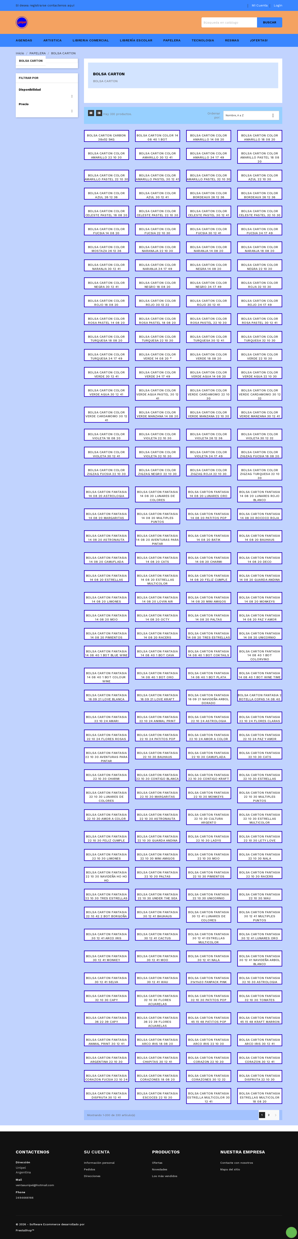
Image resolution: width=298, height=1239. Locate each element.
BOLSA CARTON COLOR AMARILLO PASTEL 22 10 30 (106, 177)
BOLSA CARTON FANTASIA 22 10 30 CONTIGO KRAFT (208, 777)
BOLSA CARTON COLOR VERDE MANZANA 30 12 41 (259, 414)
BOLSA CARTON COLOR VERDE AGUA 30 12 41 (106, 392)
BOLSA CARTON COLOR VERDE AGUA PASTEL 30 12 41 (157, 394)
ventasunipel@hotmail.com (35, 1185)
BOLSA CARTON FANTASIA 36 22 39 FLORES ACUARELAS (157, 1022)
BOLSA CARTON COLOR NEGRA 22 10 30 (259, 267)
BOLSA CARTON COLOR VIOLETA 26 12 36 (208, 436)
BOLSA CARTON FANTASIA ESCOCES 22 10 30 (157, 1095)
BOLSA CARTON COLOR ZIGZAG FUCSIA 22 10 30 (106, 472)
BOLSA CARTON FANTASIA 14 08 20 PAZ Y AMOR (259, 617)
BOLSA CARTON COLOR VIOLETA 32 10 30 (157, 454)
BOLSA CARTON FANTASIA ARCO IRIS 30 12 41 (259, 1042)
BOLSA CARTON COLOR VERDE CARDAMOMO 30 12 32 (260, 394)
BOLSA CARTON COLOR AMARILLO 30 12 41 (157, 155)
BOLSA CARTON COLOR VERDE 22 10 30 (259, 356)
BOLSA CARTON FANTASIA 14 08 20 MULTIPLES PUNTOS (157, 518)
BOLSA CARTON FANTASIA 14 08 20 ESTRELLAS (106, 578)
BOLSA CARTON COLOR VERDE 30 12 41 (106, 374)
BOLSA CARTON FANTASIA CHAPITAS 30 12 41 (157, 1060)
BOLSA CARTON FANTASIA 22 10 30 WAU (259, 896)
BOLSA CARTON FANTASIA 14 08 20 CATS (157, 560)
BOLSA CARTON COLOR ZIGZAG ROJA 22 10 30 (208, 472)
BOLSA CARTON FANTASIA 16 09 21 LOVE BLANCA (106, 697)
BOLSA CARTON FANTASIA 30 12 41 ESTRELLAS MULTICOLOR (208, 938)
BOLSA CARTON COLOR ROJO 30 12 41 (208, 303)
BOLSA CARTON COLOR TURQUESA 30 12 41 (208, 339)
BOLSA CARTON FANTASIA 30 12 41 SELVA (106, 980)
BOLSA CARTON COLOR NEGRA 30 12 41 (106, 285)
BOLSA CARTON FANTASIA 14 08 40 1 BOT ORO (157, 675)
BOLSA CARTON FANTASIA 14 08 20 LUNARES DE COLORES (157, 496)
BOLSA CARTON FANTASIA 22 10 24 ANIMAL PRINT (157, 719)
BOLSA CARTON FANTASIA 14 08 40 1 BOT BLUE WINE (106, 653)
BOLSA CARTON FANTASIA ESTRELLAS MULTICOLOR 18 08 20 (259, 1097)
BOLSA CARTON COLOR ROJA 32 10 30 (259, 285)
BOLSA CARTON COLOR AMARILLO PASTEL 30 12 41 (157, 177)
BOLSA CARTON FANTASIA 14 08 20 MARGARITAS (106, 516)
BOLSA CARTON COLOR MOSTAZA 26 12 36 (106, 249)
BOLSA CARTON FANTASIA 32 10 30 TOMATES (259, 998)
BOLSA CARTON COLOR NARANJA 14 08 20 (208, 249)
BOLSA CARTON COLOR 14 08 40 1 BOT (157, 137)
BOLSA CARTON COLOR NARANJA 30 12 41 (106, 267)
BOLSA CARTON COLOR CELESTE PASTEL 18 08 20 (106, 213)
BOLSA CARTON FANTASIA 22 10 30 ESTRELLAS (259, 777)
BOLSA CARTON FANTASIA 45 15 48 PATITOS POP (208, 1020)
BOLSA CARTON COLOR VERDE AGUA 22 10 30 (259, 374)
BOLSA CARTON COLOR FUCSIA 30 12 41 (208, 231)
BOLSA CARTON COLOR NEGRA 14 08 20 (208, 267)
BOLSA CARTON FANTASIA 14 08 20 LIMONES (106, 599)
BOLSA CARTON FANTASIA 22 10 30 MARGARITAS (157, 795)
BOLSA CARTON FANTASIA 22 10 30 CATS (259, 755)
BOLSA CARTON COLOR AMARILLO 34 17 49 (208, 155)
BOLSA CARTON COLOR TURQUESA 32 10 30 (259, 339)
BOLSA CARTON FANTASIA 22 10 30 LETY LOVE (259, 838)
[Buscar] (241, 22)
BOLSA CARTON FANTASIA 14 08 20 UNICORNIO (259, 635)
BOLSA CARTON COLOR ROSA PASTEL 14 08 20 (106, 321)
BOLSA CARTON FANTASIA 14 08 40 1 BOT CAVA (157, 653)
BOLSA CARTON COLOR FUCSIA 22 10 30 (157, 231)
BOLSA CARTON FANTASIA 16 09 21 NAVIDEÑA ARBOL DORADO (208, 699)
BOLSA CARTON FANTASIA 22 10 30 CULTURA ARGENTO (208, 819)
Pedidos (89, 1169)
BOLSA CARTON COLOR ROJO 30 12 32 (157, 303)
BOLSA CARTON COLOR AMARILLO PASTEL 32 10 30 (209, 177)
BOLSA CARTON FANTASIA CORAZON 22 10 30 (208, 1060)
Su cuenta (97, 1151)
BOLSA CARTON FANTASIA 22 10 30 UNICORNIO (208, 896)
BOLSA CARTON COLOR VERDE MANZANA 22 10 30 (208, 414)
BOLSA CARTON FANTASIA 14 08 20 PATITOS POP (208, 516)
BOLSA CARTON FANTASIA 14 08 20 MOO (106, 617)
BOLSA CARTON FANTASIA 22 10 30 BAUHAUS (157, 755)
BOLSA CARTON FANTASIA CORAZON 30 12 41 (259, 1060)
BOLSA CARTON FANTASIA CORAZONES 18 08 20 (157, 1078)
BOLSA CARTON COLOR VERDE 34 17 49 (157, 374)
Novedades (159, 1169)
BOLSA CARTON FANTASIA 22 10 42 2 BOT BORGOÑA (106, 914)
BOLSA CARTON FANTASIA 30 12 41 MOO (157, 958)
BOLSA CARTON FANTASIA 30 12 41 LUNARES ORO (259, 936)
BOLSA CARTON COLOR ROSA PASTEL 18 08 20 (157, 321)
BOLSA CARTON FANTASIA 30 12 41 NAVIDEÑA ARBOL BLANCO (259, 960)
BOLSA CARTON (31, 61)
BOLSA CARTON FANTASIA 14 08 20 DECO (259, 560)
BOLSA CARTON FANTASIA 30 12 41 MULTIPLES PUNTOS (259, 916)
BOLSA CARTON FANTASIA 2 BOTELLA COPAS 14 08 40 (260, 697)
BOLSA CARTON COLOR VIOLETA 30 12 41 (106, 454)
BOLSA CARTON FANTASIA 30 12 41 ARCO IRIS (106, 936)
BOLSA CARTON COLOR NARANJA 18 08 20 (259, 249)
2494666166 (25, 1197)
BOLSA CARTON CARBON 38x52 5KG (106, 137)
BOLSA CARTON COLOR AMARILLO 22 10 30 (106, 155)
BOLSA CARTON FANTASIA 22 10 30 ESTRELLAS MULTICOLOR (259, 819)
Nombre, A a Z (251, 115)
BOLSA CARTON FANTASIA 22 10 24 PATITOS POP (157, 737)
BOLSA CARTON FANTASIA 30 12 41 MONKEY (106, 958)
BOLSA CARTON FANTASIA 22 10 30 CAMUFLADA (208, 755)
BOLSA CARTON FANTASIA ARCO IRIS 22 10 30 (208, 1042)
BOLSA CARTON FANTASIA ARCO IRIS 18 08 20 (157, 1042)
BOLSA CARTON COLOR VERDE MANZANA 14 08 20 (157, 414)
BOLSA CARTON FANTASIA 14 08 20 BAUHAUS (259, 538)
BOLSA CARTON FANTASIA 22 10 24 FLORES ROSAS (106, 737)
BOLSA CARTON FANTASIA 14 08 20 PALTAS (208, 617)
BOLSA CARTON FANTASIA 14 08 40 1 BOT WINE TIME (260, 675)
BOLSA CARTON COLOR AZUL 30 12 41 (157, 195)
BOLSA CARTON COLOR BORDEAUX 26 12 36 (208, 195)
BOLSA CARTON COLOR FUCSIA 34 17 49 (259, 231)
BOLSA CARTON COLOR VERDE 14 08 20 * (157, 356)
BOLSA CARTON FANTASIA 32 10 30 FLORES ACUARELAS (157, 1000)
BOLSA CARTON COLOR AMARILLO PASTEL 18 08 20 (259, 157)
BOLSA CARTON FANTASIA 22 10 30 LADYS (208, 838)
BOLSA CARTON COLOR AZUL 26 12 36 (106, 195)
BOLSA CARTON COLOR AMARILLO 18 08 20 (259, 137)
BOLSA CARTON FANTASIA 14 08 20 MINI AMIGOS (208, 599)
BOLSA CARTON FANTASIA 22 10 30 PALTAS (157, 874)
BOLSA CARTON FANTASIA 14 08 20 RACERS (157, 635)
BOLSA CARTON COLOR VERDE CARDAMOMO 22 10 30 (209, 394)
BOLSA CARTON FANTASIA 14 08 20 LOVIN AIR (157, 599)
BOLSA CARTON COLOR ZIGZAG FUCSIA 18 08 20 (259, 454)
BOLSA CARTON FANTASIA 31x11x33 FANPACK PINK (208, 980)
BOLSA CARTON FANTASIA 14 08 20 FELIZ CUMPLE (208, 578)
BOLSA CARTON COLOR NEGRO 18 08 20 (157, 285)
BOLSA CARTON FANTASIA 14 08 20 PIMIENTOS (106, 635)
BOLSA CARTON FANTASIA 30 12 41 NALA (208, 958)
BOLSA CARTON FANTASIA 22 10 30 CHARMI (106, 777)
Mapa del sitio (230, 1169)
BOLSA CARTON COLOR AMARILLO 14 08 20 (208, 137)
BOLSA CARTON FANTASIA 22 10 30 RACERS (259, 874)
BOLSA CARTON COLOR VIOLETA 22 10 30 (157, 436)
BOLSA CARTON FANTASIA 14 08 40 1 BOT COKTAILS (208, 653)
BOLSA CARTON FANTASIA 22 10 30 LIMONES (106, 856)
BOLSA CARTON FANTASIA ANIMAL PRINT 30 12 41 (106, 1042)
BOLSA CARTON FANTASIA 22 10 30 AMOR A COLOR (106, 817)
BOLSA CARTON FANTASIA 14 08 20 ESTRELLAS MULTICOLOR (157, 580)
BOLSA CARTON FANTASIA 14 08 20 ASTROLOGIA (106, 494)
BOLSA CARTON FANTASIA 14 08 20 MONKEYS (259, 599)
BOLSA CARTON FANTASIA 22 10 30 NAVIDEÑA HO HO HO (106, 876)
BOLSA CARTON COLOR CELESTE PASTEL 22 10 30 (157, 213)
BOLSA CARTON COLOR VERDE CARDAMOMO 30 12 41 (106, 416)
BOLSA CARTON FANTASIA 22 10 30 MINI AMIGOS (157, 856)
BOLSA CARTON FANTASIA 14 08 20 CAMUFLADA (106, 560)
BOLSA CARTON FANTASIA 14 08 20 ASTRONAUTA (106, 538)
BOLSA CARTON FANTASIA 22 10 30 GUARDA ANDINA (157, 838)
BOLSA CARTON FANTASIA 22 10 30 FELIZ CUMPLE (106, 838)
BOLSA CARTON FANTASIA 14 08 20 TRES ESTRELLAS (208, 635)
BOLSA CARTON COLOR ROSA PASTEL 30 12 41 (259, 321)
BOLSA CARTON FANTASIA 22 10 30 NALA (259, 856)
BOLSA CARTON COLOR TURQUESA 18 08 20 (106, 339)
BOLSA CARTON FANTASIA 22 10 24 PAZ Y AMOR (259, 737)
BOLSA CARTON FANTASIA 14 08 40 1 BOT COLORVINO (259, 655)
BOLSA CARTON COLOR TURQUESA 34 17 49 (106, 356)
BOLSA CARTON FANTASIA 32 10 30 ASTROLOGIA (259, 980)
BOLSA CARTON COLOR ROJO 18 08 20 (106, 303)
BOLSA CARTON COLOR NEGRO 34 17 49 (208, 285)
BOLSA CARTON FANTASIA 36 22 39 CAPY (106, 1020)
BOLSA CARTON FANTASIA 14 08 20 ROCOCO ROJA (259, 516)
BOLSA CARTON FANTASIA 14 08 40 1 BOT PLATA (208, 675)
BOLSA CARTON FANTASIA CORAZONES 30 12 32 (208, 1078)
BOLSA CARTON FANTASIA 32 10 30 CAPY (106, 998)
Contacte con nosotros (236, 1162)
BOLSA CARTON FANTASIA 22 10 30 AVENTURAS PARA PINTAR (106, 757)
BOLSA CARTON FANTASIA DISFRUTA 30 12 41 (106, 1095)
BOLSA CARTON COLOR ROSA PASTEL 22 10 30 (208, 321)
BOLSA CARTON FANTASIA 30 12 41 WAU (157, 980)
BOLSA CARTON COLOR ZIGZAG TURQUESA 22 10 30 (260, 474)
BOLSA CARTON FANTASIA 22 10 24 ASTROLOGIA (208, 719)
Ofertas (157, 1162)
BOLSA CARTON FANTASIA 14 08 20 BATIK (208, 538)
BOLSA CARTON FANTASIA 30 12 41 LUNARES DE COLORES (208, 916)
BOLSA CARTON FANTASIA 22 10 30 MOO (208, 856)
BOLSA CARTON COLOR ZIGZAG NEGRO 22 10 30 (157, 472)
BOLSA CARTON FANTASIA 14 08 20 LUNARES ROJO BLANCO (259, 496)
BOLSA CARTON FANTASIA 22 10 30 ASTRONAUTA (157, 817)
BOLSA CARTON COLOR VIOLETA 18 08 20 (106, 436)
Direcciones (92, 1176)
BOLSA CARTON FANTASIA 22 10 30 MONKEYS (208, 795)
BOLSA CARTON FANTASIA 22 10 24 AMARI (106, 719)
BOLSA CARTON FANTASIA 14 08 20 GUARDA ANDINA (259, 578)
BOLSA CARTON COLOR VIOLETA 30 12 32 (259, 436)
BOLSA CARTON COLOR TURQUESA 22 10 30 (157, 339)
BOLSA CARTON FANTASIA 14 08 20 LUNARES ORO (208, 494)
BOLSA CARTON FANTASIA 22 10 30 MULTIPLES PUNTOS (259, 797)
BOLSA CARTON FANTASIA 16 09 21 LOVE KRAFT (157, 697)
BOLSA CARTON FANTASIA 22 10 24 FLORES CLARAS (259, 719)
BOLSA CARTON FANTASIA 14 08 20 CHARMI (208, 560)
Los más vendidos (164, 1176)
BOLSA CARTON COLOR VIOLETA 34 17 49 (208, 454)
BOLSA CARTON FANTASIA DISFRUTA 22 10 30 (259, 1078)
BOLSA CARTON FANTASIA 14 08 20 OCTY (157, 617)
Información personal (99, 1162)
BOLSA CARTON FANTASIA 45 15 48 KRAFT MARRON (259, 1020)
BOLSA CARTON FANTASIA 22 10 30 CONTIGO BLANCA (157, 777)
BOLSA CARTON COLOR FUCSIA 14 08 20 (106, 231)
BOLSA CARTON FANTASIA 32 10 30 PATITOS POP (208, 998)
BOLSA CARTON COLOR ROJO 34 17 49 (259, 303)
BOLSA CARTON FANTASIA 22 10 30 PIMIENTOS (208, 874)
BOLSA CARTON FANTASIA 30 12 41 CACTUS (157, 936)
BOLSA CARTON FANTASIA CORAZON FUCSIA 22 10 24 (106, 1078)
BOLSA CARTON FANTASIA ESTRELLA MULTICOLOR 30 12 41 (208, 1097)
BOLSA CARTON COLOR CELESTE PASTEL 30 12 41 (208, 213)
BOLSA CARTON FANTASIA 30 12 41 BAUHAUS (157, 914)
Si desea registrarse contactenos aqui (45, 5)
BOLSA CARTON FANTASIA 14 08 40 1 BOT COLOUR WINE (106, 677)
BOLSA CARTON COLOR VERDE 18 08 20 (208, 356)
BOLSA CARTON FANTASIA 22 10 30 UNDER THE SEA (157, 896)
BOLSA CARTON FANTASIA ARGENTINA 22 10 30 (106, 1060)
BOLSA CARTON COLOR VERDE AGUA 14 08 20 (208, 374)
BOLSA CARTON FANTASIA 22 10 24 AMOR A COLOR (208, 737)
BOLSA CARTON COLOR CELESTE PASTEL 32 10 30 (260, 213)
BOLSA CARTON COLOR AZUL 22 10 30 (259, 177)
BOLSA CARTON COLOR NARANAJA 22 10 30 (157, 249)
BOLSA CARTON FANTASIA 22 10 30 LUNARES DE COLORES (106, 797)
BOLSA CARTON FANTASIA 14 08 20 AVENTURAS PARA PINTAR (157, 540)
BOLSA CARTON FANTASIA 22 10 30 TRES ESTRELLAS (106, 896)
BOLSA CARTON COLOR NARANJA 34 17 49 (157, 267)
